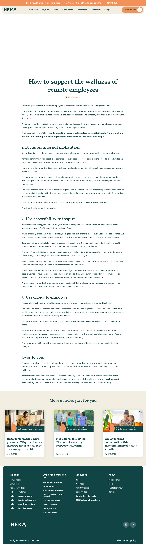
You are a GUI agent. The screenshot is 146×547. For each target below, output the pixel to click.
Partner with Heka (17, 488)
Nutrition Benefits (50, 513)
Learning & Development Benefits (53, 495)
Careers (111, 492)
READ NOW (112, 3)
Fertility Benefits (49, 509)
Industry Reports (83, 488)
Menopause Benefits (51, 501)
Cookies (117, 540)
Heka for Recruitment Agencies (23, 500)
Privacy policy (129, 540)
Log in (110, 484)
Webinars (80, 484)
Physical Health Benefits (53, 490)
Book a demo (114, 480)
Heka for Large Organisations (22, 504)
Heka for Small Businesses (21, 508)
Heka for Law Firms (18, 492)
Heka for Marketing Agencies (22, 496)
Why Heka (14, 484)
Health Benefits (49, 486)
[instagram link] (126, 525)
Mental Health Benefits (52, 482)
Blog (77, 480)
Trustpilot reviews (115, 488)
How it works (15, 480)
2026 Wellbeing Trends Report (88, 500)
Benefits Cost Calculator (86, 496)
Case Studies (81, 492)
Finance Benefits (50, 505)
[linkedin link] (133, 525)
